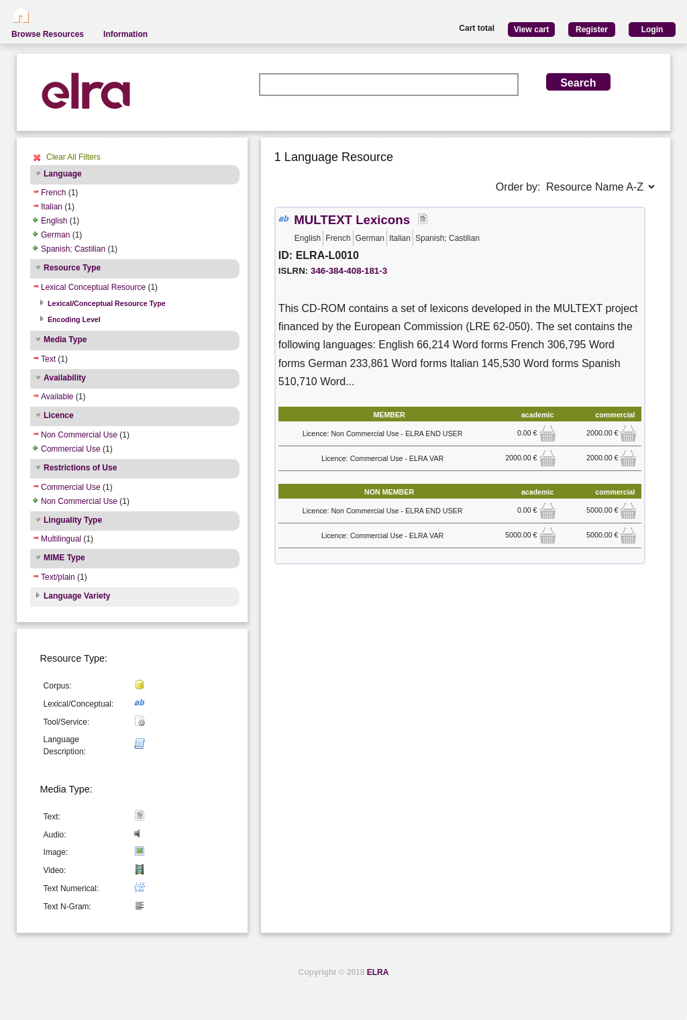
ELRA (378, 972)
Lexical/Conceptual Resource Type (107, 303)
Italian (51, 206)
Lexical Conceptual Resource (93, 287)
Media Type (65, 339)
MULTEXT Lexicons (352, 220)
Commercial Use (71, 449)
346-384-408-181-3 (349, 271)
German (55, 235)
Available (57, 396)
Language (63, 173)
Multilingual (61, 539)
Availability (65, 377)
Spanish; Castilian (73, 249)
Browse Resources (47, 34)
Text (48, 359)
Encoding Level (74, 319)
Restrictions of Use (80, 467)
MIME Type (64, 557)
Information (125, 34)
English (54, 220)
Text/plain (58, 577)
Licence (59, 415)
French (53, 192)
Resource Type (72, 267)
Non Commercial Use (79, 435)
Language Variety (77, 596)
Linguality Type (73, 520)
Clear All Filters (73, 157)
